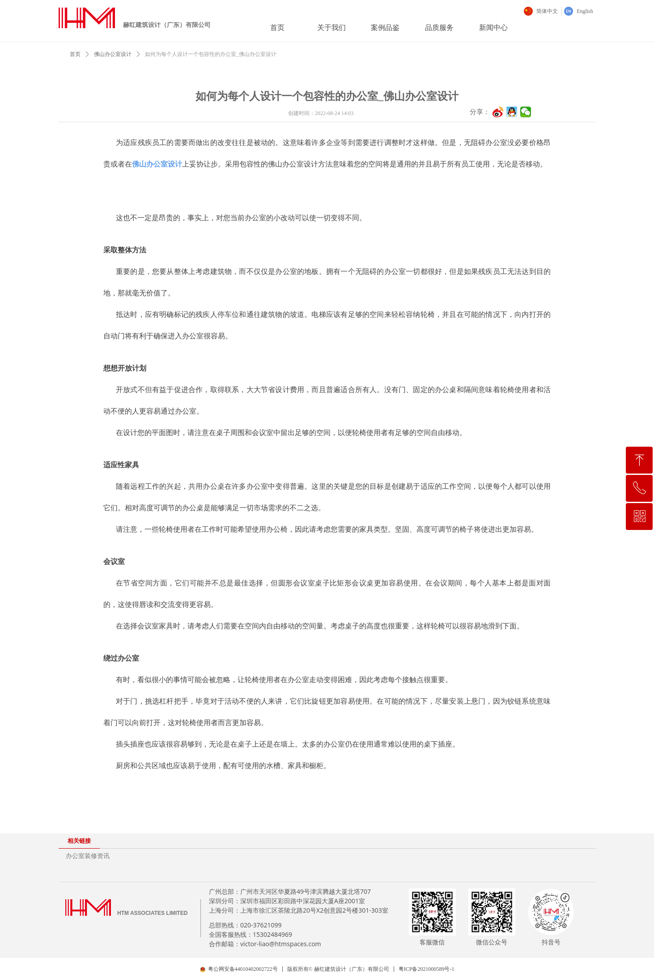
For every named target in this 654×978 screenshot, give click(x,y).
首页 (75, 54)
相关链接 (79, 840)
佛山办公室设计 (113, 54)
